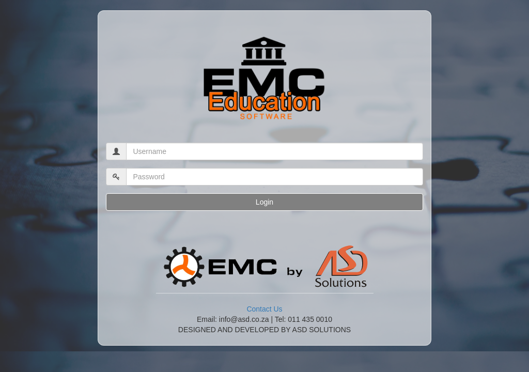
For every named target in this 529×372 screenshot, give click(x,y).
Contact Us (264, 309)
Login (264, 202)
